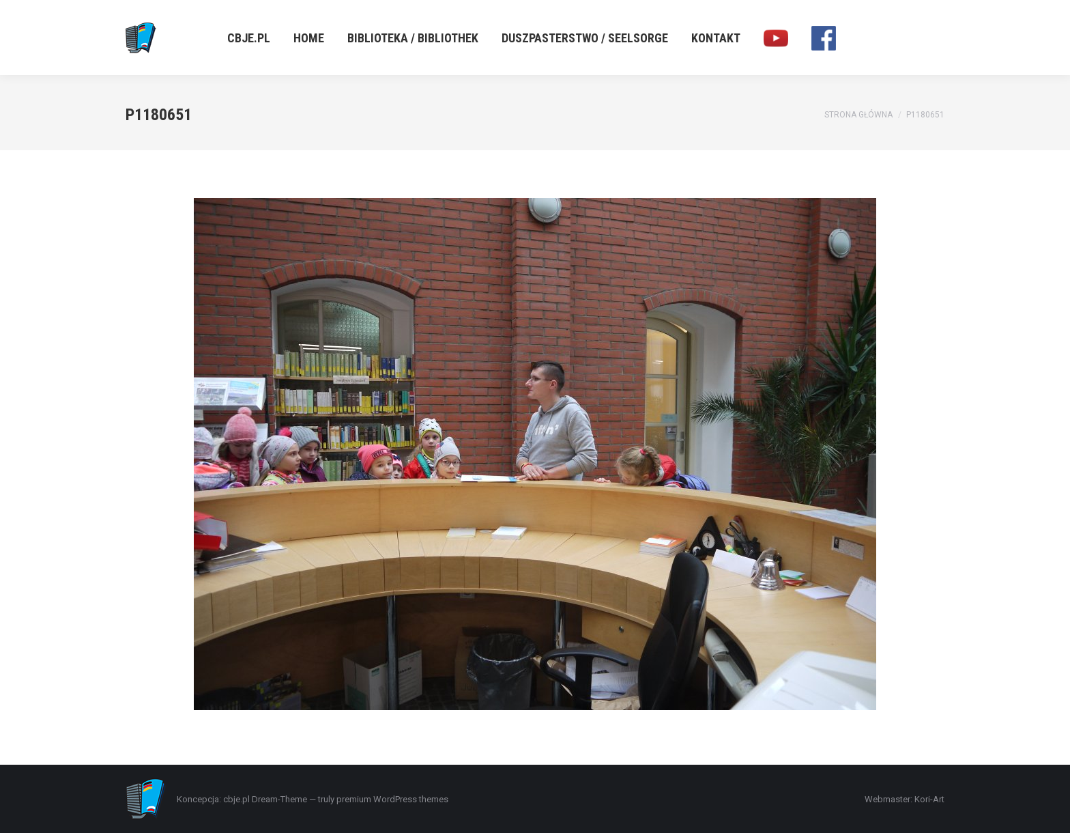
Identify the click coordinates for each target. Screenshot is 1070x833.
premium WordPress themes (392, 799)
